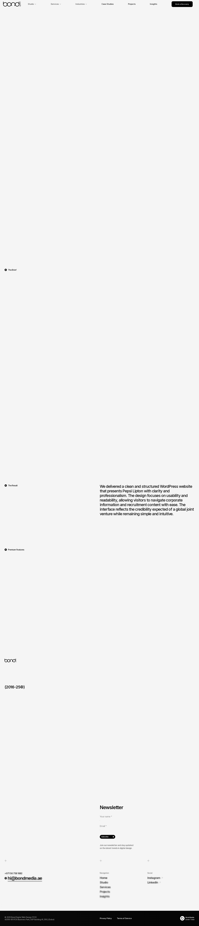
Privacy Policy (106, 918)
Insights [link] (153, 4)
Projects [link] (132, 4)
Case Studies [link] (108, 4)
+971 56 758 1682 (13, 873)
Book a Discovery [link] (182, 4)
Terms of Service (124, 918)
